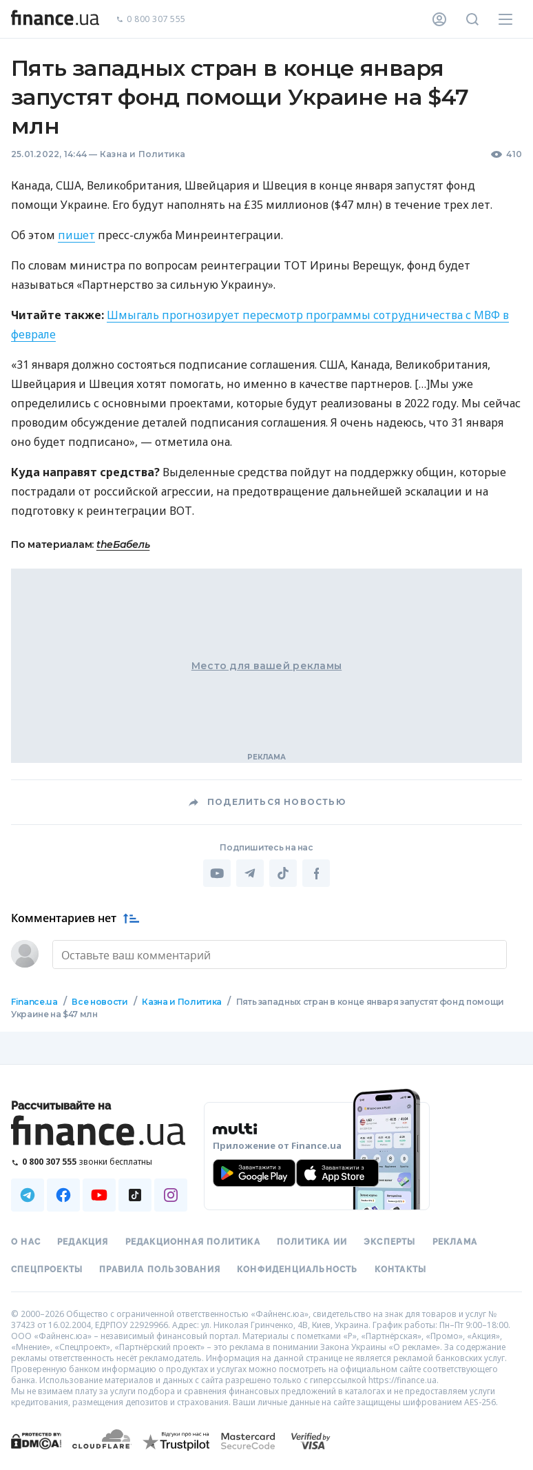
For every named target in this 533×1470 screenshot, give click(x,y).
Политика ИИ (312, 1240)
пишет (76, 235)
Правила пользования (159, 1268)
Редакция (83, 1240)
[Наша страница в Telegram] (27, 1193)
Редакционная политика (192, 1240)
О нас (26, 1240)
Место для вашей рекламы (266, 666)
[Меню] (505, 19)
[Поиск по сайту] (472, 19)
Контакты (401, 1268)
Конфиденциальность (297, 1268)
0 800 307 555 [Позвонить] (151, 19)
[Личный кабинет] (439, 19)
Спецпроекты (47, 1268)
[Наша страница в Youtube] (99, 1193)
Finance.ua (34, 1000)
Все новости (99, 1000)
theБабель (122, 544)
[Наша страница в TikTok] (134, 1193)
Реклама (454, 1240)
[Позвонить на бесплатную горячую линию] (99, 1160)
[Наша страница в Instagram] (170, 1193)
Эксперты (390, 1240)
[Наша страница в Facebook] (63, 1193)
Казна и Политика (143, 154)
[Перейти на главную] (55, 19)
